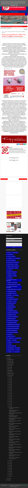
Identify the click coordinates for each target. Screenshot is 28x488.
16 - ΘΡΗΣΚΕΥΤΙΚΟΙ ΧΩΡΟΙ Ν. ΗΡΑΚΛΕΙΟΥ (11, 280)
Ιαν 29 (10, 379)
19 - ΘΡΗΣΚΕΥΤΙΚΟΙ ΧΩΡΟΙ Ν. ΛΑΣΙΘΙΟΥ (13, 289)
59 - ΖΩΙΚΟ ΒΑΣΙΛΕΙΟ (10, 349)
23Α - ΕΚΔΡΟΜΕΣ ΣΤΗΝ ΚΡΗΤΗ (12, 299)
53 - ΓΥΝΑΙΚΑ (8, 344)
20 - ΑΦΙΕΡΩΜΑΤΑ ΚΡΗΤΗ (11, 291)
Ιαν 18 (10, 396)
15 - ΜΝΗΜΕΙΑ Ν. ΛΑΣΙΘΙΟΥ (11, 275)
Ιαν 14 (10, 403)
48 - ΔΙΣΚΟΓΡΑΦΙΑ (18, 338)
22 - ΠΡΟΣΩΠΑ (9, 295)
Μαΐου (9, 368)
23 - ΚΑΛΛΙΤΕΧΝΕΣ (9, 297)
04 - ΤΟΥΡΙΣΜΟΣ (9, 258)
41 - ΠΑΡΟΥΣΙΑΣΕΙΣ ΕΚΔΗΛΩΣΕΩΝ (12, 326)
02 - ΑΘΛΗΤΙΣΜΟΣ (9, 254)
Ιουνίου (9, 367)
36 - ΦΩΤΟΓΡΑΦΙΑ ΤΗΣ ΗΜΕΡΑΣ (12, 320)
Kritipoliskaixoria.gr (24, 485)
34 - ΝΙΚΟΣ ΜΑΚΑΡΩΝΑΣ (10, 318)
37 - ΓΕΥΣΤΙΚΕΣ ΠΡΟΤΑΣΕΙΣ (11, 322)
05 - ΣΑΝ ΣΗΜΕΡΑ (17, 258)
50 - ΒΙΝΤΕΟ (14, 340)
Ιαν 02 (10, 474)
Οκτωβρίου (10, 361)
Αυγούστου (10, 364)
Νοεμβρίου (10, 359)
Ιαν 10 (10, 462)
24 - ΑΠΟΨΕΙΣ (8, 301)
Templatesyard (12, 485)
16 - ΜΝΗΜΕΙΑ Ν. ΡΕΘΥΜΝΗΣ (11, 282)
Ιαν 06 (10, 468)
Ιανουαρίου (10, 375)
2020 (8, 479)
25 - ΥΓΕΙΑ (14, 301)
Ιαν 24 (10, 387)
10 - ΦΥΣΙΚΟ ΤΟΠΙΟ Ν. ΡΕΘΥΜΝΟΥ (12, 266)
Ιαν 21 (10, 392)
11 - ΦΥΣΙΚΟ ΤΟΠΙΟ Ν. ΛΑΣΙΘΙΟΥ (12, 268)
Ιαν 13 (10, 404)
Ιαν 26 (10, 384)
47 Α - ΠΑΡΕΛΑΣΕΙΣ (9, 338)
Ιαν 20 (10, 393)
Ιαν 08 (10, 465)
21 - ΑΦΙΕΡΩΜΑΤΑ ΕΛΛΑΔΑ (11, 293)
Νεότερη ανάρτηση (4, 179)
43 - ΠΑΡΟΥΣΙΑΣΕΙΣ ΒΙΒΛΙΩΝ (11, 330)
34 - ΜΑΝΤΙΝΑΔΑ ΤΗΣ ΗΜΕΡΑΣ (12, 316)
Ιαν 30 (10, 378)
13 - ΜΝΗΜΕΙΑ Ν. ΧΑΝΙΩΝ (11, 273)
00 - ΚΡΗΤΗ (8, 252)
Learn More (13, 5)
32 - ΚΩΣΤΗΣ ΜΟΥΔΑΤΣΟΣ (11, 314)
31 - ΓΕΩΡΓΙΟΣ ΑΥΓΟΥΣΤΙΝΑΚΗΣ (12, 312)
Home (2, 31)
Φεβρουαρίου (10, 373)
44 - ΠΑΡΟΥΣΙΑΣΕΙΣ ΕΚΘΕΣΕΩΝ (12, 332)
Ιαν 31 (10, 376)
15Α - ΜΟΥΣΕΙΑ (9, 277)
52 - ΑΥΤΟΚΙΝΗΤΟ (16, 342)
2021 (8, 478)
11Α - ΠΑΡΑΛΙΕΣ (9, 270)
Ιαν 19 (10, 395)
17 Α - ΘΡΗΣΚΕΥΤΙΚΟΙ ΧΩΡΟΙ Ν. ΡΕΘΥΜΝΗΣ (12, 287)
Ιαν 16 (10, 399)
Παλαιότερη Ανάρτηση (23, 179)
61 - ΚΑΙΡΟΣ (17, 349)
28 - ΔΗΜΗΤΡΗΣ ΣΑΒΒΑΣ (10, 307)
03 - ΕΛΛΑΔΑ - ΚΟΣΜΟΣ (10, 256)
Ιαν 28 (10, 381)
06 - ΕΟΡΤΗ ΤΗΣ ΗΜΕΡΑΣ (10, 260)
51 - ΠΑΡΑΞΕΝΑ (9, 342)
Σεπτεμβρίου (10, 362)
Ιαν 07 (10, 466)
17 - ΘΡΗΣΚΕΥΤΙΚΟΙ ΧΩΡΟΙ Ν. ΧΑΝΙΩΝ (13, 284)
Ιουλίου (9, 365)
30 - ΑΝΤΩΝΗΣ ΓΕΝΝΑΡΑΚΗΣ (11, 310)
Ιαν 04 (10, 471)
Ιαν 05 (10, 469)
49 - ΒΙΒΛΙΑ (8, 340)
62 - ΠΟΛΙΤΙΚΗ (9, 351)
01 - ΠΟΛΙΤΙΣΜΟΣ (15, 252)
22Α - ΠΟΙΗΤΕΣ (15, 295)
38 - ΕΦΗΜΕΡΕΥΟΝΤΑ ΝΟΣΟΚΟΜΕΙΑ (12, 324)
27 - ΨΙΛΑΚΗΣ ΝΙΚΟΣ (10, 305)
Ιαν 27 (10, 382)
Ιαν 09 (10, 463)
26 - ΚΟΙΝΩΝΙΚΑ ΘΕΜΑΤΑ (11, 303)
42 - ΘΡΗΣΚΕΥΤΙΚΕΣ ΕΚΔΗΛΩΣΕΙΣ (12, 328)
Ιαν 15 (10, 401)
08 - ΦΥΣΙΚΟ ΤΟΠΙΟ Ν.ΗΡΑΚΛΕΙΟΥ (12, 262)
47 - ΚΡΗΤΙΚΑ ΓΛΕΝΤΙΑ (10, 336)
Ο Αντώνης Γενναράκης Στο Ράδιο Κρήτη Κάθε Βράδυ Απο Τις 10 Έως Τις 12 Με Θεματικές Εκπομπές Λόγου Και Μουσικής (14, 220)
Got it (17, 5)
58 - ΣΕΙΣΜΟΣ (17, 347)
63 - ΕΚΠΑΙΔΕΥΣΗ (16, 351)
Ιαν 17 (10, 398)
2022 (8, 358)
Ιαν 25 (10, 385)
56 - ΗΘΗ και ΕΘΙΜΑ (10, 347)
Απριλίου (9, 370)
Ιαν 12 (10, 406)
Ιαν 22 (10, 390)
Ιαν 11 (10, 460)
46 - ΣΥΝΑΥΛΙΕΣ (9, 334)
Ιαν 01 (10, 476)
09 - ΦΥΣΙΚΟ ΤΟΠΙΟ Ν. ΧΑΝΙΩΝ (12, 264)
